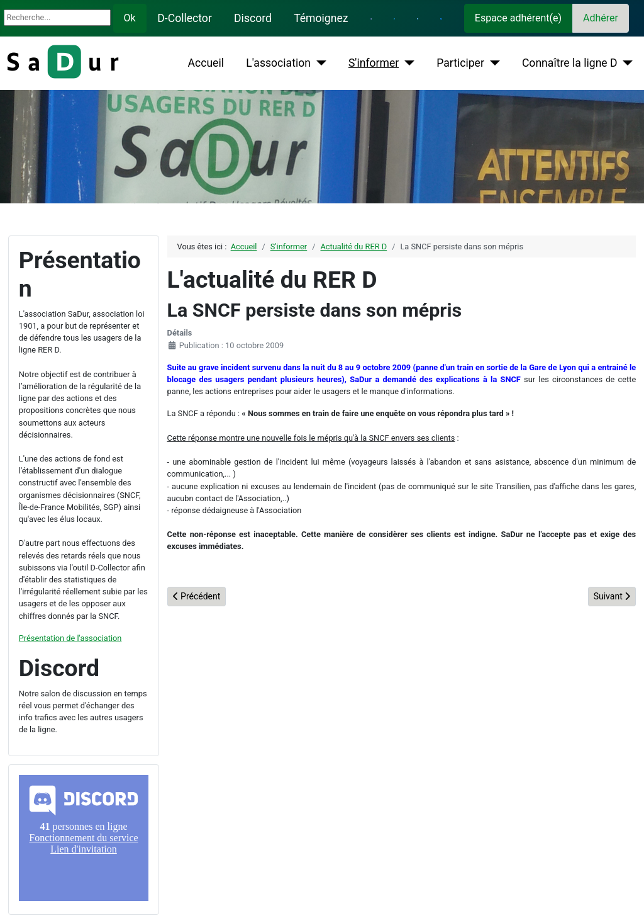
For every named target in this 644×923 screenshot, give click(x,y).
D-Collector (184, 18)
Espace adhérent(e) (518, 18)
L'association (278, 63)
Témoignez (321, 18)
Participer (460, 63)
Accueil (206, 63)
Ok (130, 18)
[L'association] (318, 63)
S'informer (373, 63)
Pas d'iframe (83, 838)
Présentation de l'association (70, 638)
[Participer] (492, 63)
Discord (253, 18)
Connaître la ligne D (570, 63)
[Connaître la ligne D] (625, 63)
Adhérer (600, 18)
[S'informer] (406, 63)
